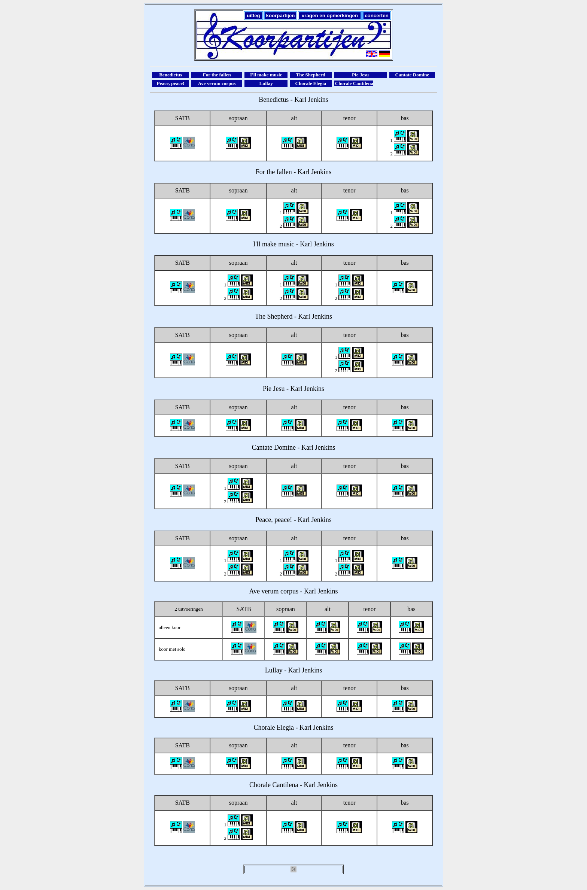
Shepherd (280, 316)
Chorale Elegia (274, 727)
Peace (263, 519)
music (286, 244)
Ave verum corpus (273, 591)
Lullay (274, 670)
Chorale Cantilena (273, 785)
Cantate (262, 447)
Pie (267, 388)
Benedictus (274, 99)
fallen (284, 172)
